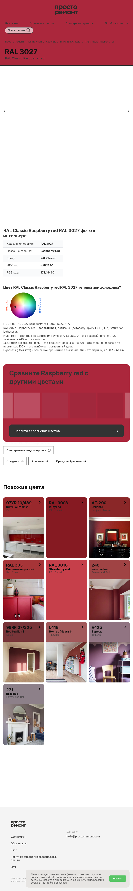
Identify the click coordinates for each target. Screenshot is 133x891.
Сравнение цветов (42, 23)
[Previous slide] (4, 111)
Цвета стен (18, 836)
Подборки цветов (116, 23)
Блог (14, 850)
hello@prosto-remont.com (83, 836)
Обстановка (18, 843)
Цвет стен (11, 23)
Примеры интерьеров (80, 23)
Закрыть (118, 878)
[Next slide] (128, 111)
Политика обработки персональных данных (34, 858)
